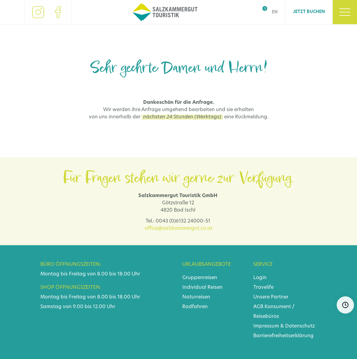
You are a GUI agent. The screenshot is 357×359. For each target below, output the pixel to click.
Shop (261, 12)
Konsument (277, 307)
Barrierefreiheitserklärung (283, 336)
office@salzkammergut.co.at (178, 228)
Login (260, 277)
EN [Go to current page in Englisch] (275, 12)
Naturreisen (196, 297)
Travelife (263, 287)
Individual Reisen (202, 287)
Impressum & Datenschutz (284, 326)
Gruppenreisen (199, 277)
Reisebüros (266, 316)
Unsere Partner (270, 297)
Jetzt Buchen (309, 12)
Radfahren (195, 307)
